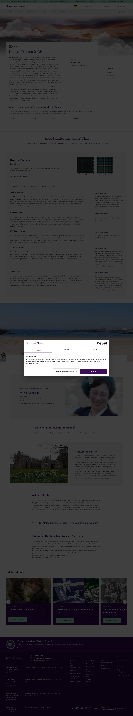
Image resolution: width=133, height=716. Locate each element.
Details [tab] (66, 350)
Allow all (93, 371)
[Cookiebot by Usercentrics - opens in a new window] (98, 343)
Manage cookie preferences (66, 371)
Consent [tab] (38, 350)
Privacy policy (34, 363)
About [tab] (95, 350)
